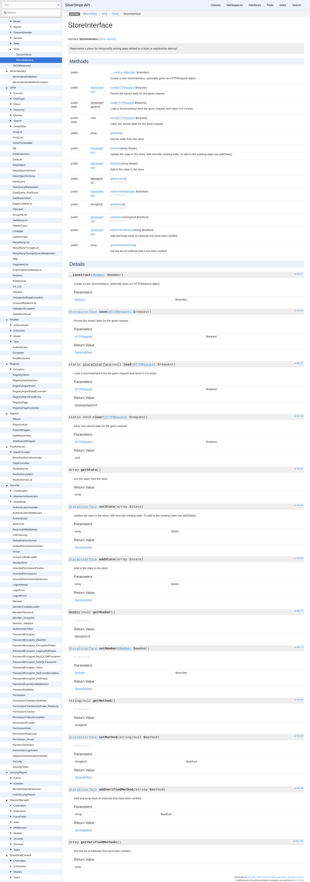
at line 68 (298, 558)
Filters (16, 104)
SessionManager (19, 800)
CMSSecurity (20, 534)
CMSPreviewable (22, 142)
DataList (17, 159)
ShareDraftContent (20, 855)
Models (17, 833)
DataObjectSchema (24, 176)
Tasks (16, 849)
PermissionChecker (24, 711)
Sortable (17, 292)
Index (282, 5)
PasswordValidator (23, 689)
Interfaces (255, 5)
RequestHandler (22, 32)
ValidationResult (22, 314)
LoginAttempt (20, 584)
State (16, 43)
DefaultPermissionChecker (28, 546)
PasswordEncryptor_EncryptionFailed (34, 645)
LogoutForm (19, 595)
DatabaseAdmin (22, 198)
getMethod (116, 204)
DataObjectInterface (24, 170)
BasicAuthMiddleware (25, 529)
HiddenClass (20, 225)
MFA (104, 13)
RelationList (19, 280)
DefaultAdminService (25, 540)
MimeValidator (18, 71)
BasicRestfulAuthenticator (27, 457)
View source (107, 39)
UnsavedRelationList (24, 303)
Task (16, 341)
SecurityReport (18, 772)
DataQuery (19, 181)
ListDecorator (20, 236)
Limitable (18, 231)
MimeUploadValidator (25, 76)
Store (16, 49)
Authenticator (21, 325)
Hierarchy (19, 109)
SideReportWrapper (24, 441)
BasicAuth (18, 523)
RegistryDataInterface (25, 380)
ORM (13, 87)
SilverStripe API (77, 5)
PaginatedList (20, 264)
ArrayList (18, 137)
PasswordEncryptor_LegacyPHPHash (34, 650)
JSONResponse (22, 65)
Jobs (16, 822)
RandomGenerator (23, 744)
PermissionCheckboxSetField (29, 700)
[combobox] (31, 12)
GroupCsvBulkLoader (25, 557)
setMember (117, 191)
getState (115, 133)
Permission (19, 695)
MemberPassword (23, 612)
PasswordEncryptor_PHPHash (30, 678)
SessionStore (23, 54)
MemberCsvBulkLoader (26, 606)
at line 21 (298, 274)
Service (17, 37)
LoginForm (19, 590)
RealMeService (21, 358)
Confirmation (20, 490)
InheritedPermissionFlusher (28, 568)
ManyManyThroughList (26, 247)
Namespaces (235, 5)
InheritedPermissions (25, 573)
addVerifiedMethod (121, 230)
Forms (17, 777)
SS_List (17, 286)
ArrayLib (17, 131)
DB (14, 148)
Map (15, 258)
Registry (14, 363)
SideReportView (22, 435)
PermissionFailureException (28, 717)
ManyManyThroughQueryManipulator (34, 253)
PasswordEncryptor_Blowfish (29, 639)
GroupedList (20, 214)
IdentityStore (20, 562)
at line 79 (298, 647)
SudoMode (19, 501)
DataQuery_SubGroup (25, 192)
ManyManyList (21, 242)
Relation (17, 275)
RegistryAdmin (21, 374)
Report (17, 26)
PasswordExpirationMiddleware (30, 684)
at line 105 (298, 841)
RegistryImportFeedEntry (27, 396)
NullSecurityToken (23, 628)
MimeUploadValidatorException (30, 82)
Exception (18, 352)
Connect (18, 93)
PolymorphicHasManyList (27, 269)
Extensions (19, 811)
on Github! (299, 880)
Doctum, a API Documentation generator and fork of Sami (275, 877)
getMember (117, 178)
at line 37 (298, 363)
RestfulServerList (22, 479)
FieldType (19, 98)
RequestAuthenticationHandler (30, 755)
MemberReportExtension (27, 789)
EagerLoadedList (22, 203)
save (113, 87)
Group (16, 551)
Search (17, 120)
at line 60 (298, 505)
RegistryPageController (26, 407)
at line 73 (298, 611)
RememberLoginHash (25, 750)
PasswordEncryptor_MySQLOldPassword (36, 656)
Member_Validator (23, 623)
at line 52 (298, 468)
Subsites (18, 783)
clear (113, 118)
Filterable (18, 209)
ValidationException (24, 308)
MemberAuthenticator (25, 496)
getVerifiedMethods (122, 245)
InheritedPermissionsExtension (30, 579)
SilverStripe (90, 13)
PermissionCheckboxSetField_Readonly (36, 706)
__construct (117, 72)
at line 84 (298, 699)
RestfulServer (18, 446)
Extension (19, 330)
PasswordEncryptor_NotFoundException (36, 673)
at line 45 (298, 416)
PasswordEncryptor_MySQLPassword (34, 662)
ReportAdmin (20, 424)
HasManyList (20, 220)
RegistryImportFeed (24, 385)
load (112, 102)
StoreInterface (24, 60)
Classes (216, 5)
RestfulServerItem (23, 474)
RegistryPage (20, 402)
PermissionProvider (24, 722)
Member (17, 601)
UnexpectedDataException (28, 297)
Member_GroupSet (24, 617)
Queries (18, 115)
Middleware (19, 827)
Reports (14, 413)
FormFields (19, 816)
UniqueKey (19, 126)
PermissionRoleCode (25, 733)
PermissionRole (22, 728)
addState (115, 163)
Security (14, 485)
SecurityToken (21, 766)
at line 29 (298, 310)
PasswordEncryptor (24, 634)
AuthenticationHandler (25, 507)
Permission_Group (23, 739)
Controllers (19, 805)
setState (115, 148)
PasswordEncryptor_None (28, 667)
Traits (270, 5)
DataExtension (21, 153)
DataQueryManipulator (26, 187)
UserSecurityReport (24, 794)
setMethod (116, 217)
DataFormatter (21, 452)
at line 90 (298, 736)
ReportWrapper (21, 430)
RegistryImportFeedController (29, 391)
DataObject (19, 165)
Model (16, 21)
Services (18, 844)
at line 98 (298, 788)
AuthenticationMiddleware (27, 512)
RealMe (14, 319)
